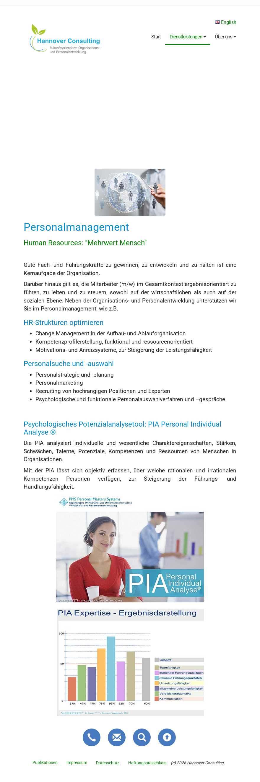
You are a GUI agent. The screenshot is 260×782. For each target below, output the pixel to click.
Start (156, 37)
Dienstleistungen (188, 37)
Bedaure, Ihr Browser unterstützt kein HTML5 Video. (130, 110)
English (225, 22)
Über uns (225, 37)
